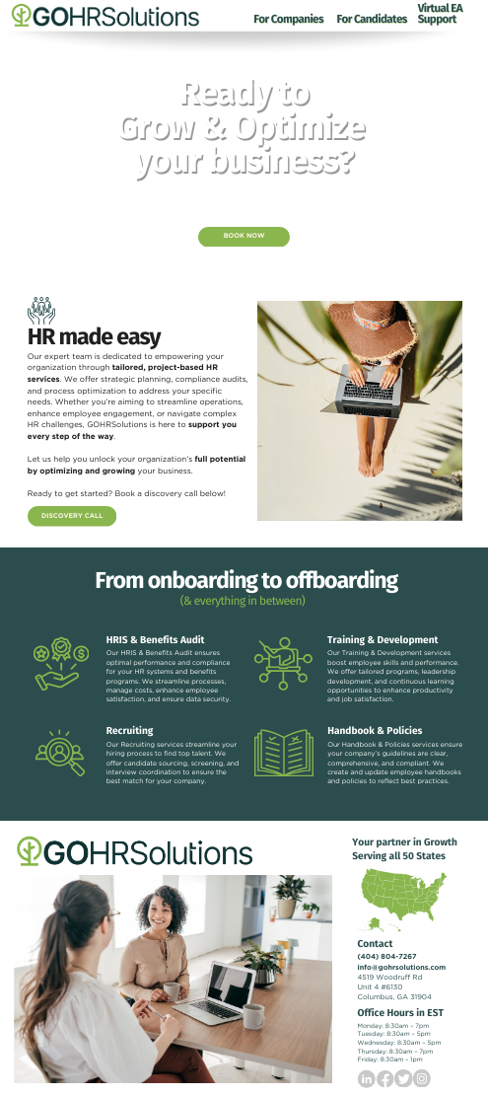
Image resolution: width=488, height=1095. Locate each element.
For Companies (288, 20)
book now (244, 236)
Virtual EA (440, 9)
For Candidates (371, 20)
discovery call (72, 516)
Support (437, 20)
